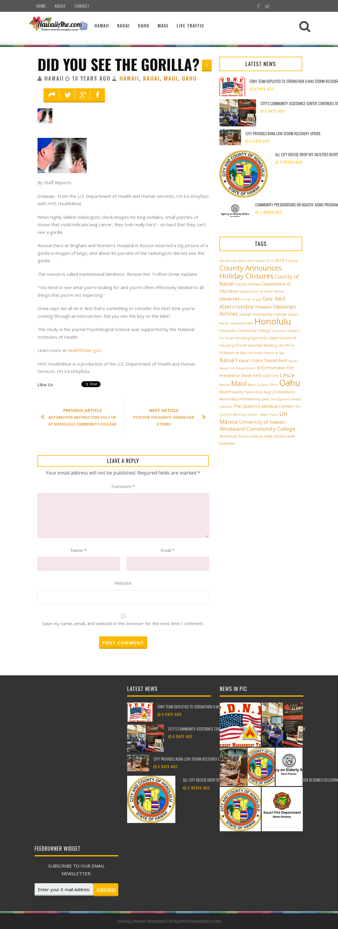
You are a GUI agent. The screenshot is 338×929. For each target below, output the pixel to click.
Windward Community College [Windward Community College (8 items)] (257, 428)
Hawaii (101, 25)
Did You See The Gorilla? (119, 64)
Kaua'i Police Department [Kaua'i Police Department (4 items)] (263, 360)
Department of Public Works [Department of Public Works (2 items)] (262, 291)
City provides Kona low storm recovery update (283, 133)
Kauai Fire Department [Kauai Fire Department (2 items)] (237, 368)
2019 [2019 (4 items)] (279, 260)
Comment (123, 486)
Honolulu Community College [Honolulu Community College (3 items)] (245, 330)
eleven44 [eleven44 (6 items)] (229, 299)
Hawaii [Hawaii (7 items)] (263, 306)
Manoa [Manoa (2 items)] (224, 385)
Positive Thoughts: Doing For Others (166, 417)
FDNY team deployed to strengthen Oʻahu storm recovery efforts (209, 706)
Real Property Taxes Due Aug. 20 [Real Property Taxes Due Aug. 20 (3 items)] (247, 392)
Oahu (143, 25)
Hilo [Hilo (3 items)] (249, 323)
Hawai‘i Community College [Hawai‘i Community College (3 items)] (263, 314)
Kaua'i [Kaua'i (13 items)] (228, 360)
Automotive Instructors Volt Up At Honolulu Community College (81, 417)
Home (41, 6)
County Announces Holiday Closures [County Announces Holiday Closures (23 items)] (250, 272)
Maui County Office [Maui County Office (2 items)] (263, 385)
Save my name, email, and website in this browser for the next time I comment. (123, 623)
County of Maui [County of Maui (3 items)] (248, 284)
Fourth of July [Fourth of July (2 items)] (250, 299)
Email (168, 550)
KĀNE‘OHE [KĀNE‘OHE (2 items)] (271, 376)
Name (78, 550)
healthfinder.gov (84, 350)
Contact (82, 6)
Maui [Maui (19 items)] (239, 383)
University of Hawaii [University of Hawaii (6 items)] (262, 422)
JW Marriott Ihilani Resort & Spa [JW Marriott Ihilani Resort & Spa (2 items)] (259, 353)
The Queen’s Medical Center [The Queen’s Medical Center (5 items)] (263, 406)
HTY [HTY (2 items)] (287, 345)
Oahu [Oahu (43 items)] (289, 382)
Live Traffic (190, 25)
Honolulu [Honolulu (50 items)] (272, 321)
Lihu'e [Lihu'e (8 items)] (287, 375)
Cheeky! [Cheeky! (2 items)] (291, 261)
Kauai (123, 25)
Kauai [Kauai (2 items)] (293, 361)
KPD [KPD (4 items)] (257, 375)
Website (123, 583)
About (60, 6)
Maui (163, 25)
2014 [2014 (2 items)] (270, 261)
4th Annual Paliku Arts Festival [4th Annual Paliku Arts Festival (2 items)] (242, 261)
